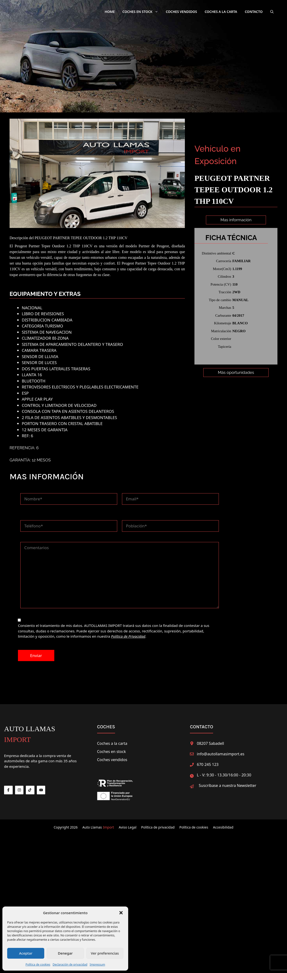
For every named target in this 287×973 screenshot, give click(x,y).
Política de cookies (38, 964)
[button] (121, 912)
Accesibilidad (223, 826)
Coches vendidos (112, 759)
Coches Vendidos (181, 11)
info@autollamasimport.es (220, 753)
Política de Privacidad (128, 635)
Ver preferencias (105, 953)
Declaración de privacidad (70, 964)
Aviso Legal (128, 826)
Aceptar (26, 953)
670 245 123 (208, 763)
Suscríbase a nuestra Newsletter (227, 784)
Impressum (97, 964)
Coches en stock (111, 750)
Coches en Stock (142, 12)
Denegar (65, 953)
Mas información (236, 219)
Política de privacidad (158, 826)
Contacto (254, 11)
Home (110, 11)
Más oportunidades (236, 384)
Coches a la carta (221, 11)
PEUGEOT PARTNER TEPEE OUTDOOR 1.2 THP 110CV (81, 237)
